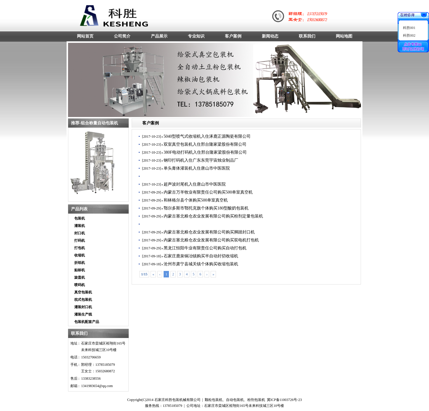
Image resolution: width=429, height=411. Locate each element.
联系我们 (79, 333)
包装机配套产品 (86, 322)
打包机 (79, 248)
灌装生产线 (83, 314)
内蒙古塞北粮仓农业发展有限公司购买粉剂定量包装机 (213, 216)
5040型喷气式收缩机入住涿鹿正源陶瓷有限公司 (207, 136)
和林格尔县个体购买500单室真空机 (196, 200)
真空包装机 (83, 292)
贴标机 (79, 270)
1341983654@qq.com (97, 386)
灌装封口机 (83, 307)
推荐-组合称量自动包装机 (94, 123)
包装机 (79, 218)
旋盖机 (79, 277)
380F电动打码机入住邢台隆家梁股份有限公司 (205, 152)
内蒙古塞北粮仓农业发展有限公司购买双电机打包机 (211, 240)
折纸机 (79, 263)
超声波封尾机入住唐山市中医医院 (195, 184)
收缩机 (79, 255)
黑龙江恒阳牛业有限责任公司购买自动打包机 (205, 248)
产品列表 (79, 209)
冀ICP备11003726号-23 (284, 400)
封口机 (79, 233)
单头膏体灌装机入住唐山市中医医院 (197, 168)
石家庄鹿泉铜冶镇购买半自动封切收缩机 (201, 256)
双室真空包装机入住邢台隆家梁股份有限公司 (205, 144)
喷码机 (79, 285)
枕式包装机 (83, 300)
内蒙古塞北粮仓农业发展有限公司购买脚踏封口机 (209, 232)
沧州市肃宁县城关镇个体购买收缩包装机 (201, 264)
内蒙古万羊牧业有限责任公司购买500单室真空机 (208, 192)
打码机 (79, 240)
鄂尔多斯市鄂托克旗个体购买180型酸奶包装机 (206, 208)
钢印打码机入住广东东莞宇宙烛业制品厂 (201, 160)
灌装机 (79, 226)
